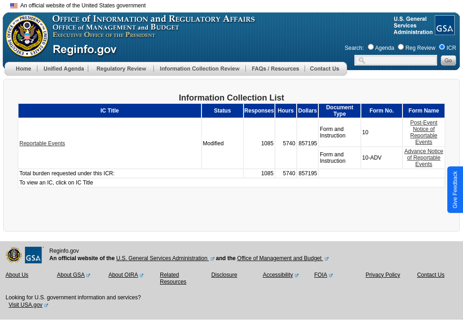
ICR (451, 48)
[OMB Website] (24, 53)
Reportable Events (42, 143)
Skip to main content (237, 4)
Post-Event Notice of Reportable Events (424, 132)
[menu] (62, 69)
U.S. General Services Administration (162, 258)
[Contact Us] (326, 74)
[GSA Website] (443, 31)
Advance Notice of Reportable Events (423, 157)
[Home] (21, 74)
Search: (354, 48)
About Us (17, 275)
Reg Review (420, 48)
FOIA (320, 275)
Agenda (384, 48)
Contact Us (431, 275)
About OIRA (123, 275)
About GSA (71, 275)
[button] (62, 69)
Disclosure (224, 275)
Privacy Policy (383, 275)
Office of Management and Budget (280, 258)
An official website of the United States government (78, 5)
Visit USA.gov (26, 305)
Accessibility (278, 275)
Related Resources (173, 278)
